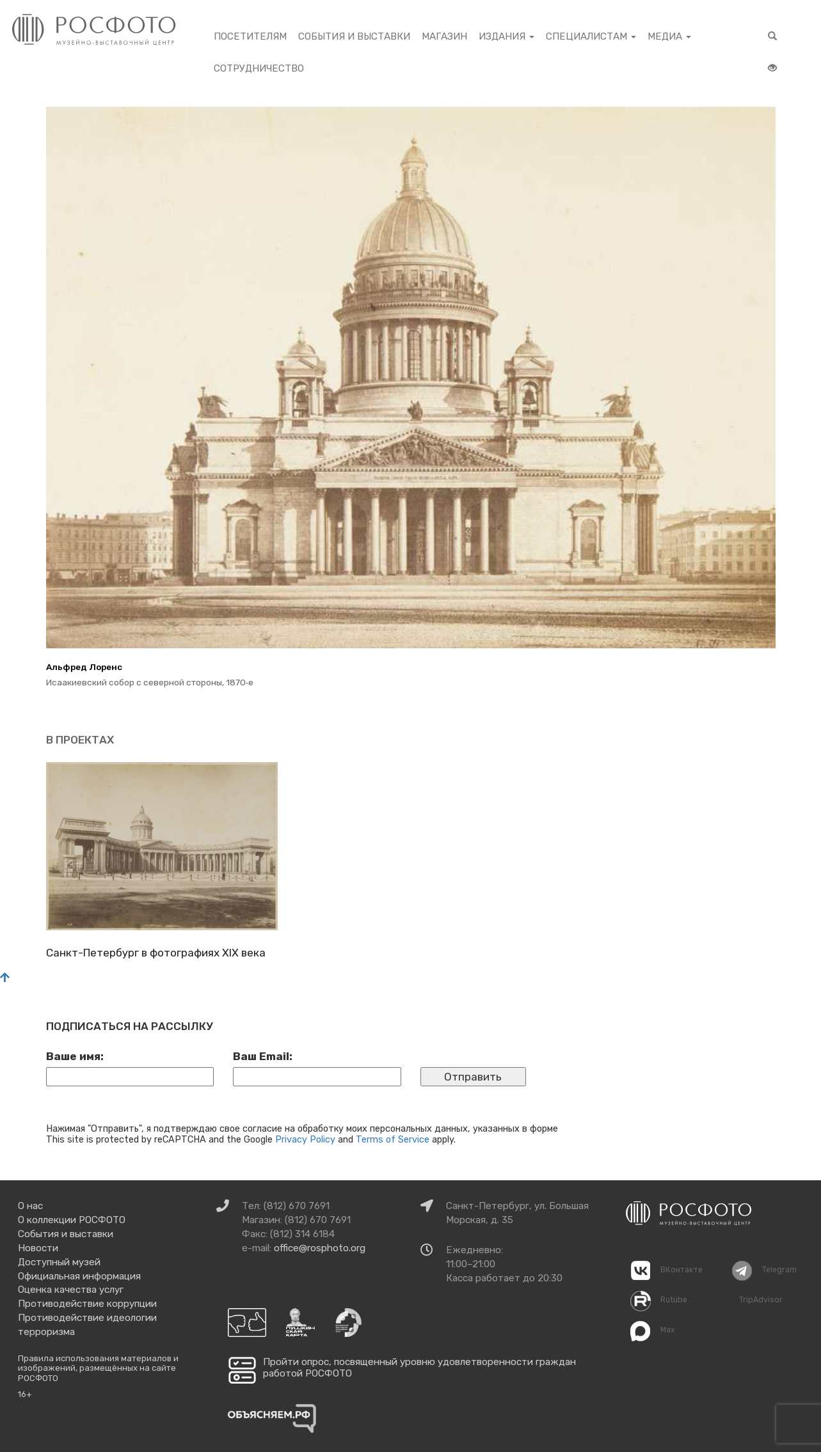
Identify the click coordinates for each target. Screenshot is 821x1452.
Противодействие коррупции (87, 1303)
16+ (25, 1394)
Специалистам (591, 36)
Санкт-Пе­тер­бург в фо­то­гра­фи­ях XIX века (156, 952)
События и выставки (354, 36)
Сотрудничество (259, 68)
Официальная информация (79, 1276)
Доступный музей (59, 1262)
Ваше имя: (75, 1056)
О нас (30, 1206)
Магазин (444, 36)
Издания (506, 36)
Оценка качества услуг (71, 1289)
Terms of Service (392, 1139)
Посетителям (250, 36)
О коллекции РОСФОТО (71, 1220)
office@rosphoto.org (319, 1248)
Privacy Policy (305, 1139)
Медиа (669, 36)
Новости (38, 1248)
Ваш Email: (262, 1056)
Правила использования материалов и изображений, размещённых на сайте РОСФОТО (98, 1368)
